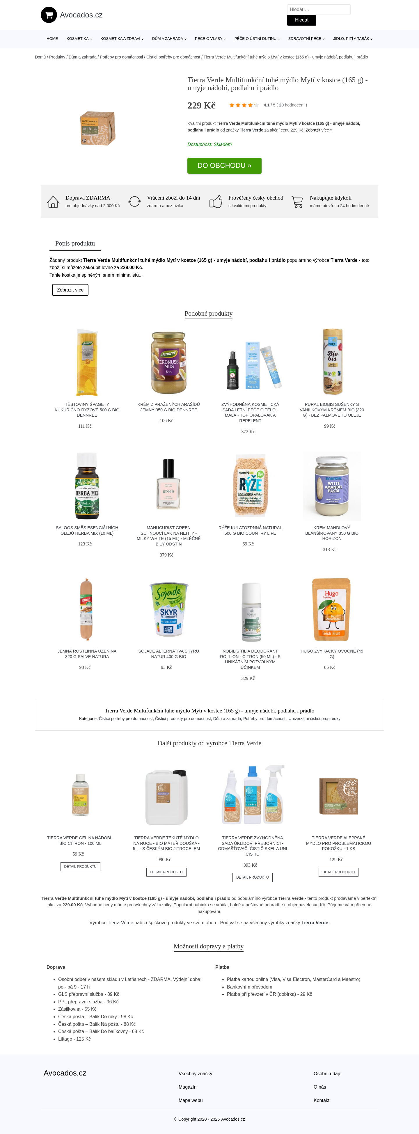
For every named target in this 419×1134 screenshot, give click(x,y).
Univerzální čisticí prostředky (314, 718)
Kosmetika (78, 38)
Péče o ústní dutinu (255, 38)
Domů (40, 57)
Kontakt (321, 1100)
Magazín (187, 1087)
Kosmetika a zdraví (120, 38)
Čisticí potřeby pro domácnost (173, 57)
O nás (320, 1087)
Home (52, 38)
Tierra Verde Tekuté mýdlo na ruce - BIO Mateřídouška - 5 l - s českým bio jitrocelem (166, 843)
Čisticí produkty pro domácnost (183, 718)
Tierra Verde (251, 130)
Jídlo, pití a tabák (351, 38)
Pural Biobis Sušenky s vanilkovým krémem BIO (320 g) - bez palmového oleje (332, 409)
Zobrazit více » (319, 130)
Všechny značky (195, 1073)
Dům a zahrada (167, 38)
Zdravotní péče (304, 38)
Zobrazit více (70, 289)
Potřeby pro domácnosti (121, 57)
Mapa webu (191, 1100)
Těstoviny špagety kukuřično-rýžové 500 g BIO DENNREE (87, 409)
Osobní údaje (327, 1073)
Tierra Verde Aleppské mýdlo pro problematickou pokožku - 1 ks (338, 843)
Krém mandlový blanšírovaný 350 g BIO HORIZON (331, 533)
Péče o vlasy (209, 38)
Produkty (57, 57)
